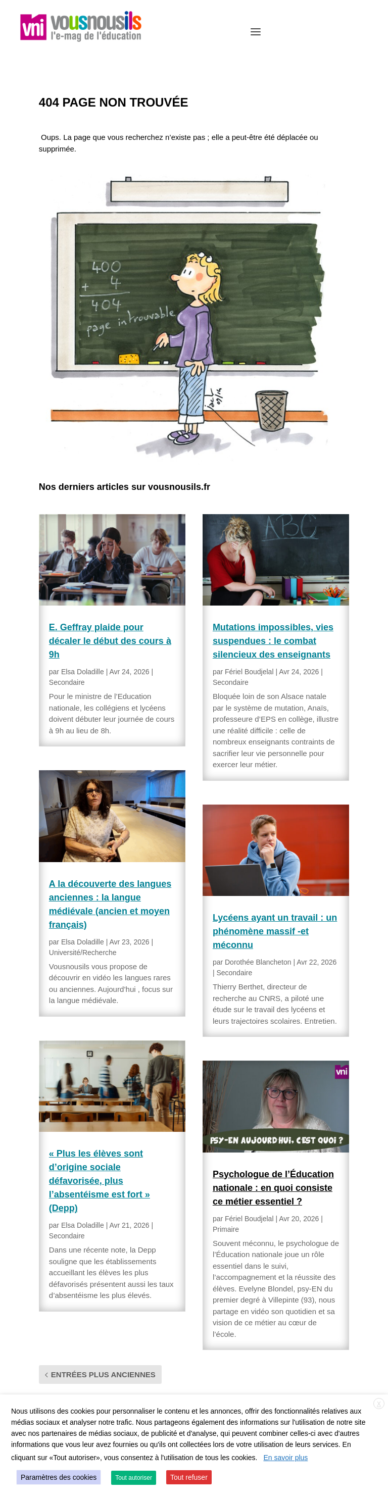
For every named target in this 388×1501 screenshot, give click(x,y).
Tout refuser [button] (189, 1477)
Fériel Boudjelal (249, 672)
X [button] (379, 1404)
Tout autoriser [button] (133, 1477)
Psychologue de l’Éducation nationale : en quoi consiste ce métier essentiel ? (273, 1188)
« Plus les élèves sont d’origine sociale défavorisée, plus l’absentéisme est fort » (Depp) (99, 1180)
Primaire (226, 1229)
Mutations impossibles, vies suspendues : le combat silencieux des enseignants (273, 641)
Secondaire (67, 682)
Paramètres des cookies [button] (58, 1477)
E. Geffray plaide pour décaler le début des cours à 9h (110, 641)
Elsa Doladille (82, 672)
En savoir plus (285, 1458)
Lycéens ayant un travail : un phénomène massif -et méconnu (275, 931)
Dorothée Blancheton (258, 962)
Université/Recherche (83, 952)
